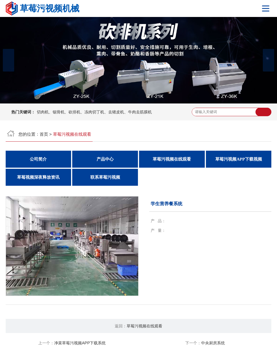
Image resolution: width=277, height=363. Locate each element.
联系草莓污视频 (105, 177)
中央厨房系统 (213, 343)
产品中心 (105, 159)
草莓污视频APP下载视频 (238, 159)
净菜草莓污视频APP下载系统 (80, 343)
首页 (44, 134)
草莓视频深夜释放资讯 (38, 177)
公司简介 (38, 159)
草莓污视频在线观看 (172, 159)
